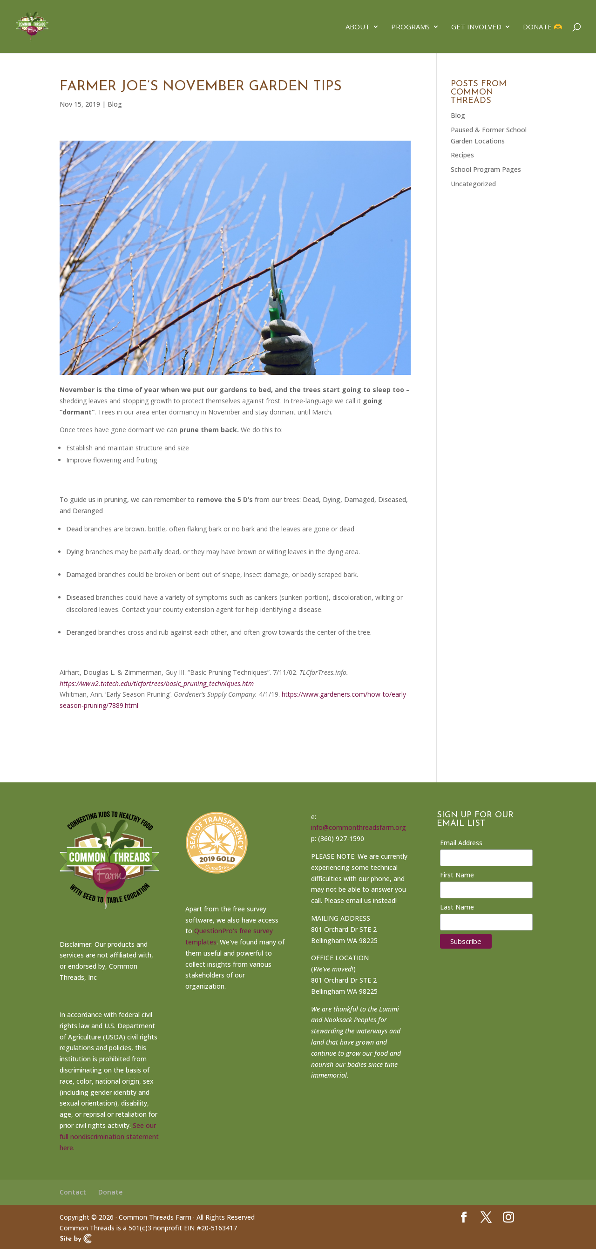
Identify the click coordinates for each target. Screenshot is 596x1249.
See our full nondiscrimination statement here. (109, 1136)
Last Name (457, 907)
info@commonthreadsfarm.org (358, 827)
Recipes (462, 154)
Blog (115, 104)
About (357, 27)
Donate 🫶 (542, 27)
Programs (410, 27)
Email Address (461, 842)
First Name (457, 874)
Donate (110, 1192)
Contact (73, 1192)
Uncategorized (473, 183)
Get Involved (476, 27)
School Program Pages (486, 169)
